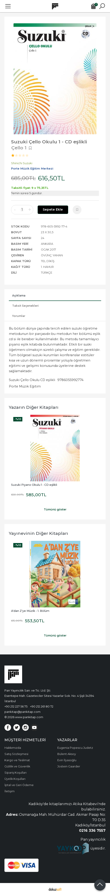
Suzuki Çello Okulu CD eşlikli (32, 380)
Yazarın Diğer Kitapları (33, 407)
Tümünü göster (55, 509)
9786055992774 (70, 380)
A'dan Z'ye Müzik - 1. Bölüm (30, 610)
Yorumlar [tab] (18, 316)
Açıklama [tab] (18, 295)
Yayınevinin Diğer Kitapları (38, 533)
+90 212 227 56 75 (15, 706)
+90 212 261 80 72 (41, 706)
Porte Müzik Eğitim (25, 386)
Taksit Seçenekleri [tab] (25, 305)
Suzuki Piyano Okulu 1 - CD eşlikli (34, 484)
